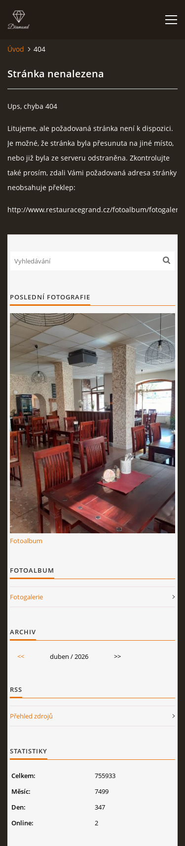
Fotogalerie (26, 596)
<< (20, 656)
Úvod (15, 49)
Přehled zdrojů (31, 716)
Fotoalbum (26, 540)
